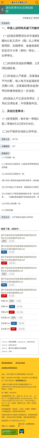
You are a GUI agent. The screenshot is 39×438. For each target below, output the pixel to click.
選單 (2, 2)
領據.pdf (4, 312)
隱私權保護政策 (7, 363)
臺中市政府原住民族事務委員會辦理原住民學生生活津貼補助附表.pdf (19, 291)
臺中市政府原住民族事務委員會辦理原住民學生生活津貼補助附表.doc (19, 280)
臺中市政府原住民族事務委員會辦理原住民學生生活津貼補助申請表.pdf (19, 258)
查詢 (36, 2)
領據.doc (4, 306)
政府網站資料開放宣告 (9, 368)
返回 (2, 9)
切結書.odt (5, 318)
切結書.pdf (5, 329)
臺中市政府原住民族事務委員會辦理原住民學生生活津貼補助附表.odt (19, 269)
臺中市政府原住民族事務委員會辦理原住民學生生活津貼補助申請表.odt (19, 236)
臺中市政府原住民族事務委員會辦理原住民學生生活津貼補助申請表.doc (19, 247)
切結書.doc (5, 323)
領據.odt (4, 301)
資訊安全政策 (20, 363)
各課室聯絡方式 (20, 380)
